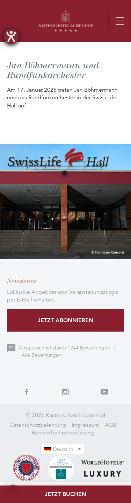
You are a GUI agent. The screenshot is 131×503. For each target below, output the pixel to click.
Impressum (85, 424)
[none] (65, 449)
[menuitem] (63, 449)
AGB (110, 424)
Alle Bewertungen (41, 355)
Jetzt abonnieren (65, 320)
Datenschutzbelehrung (37, 424)
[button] (12, 490)
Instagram (65, 391)
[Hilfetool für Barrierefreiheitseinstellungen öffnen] (11, 36)
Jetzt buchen (65, 494)
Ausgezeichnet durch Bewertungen (65, 348)
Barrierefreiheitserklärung (62, 432)
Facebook (26, 391)
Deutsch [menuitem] (63, 449)
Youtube (104, 391)
